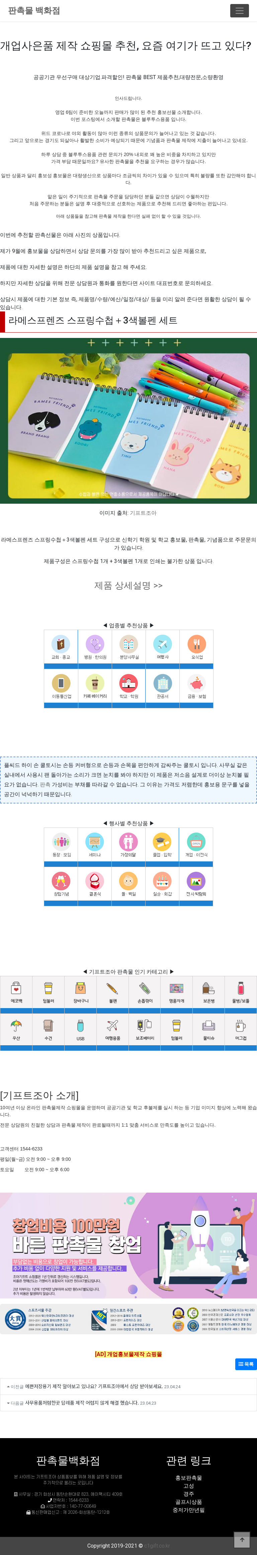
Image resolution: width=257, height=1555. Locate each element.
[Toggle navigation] (239, 10)
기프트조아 (143, 513)
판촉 (45, 784)
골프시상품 (188, 1502)
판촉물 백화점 (34, 10)
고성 (188, 1486)
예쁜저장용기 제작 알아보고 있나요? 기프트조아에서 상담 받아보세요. (94, 1386)
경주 (188, 1494)
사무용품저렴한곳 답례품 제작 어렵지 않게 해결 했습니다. (82, 1402)
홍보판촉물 (188, 1478)
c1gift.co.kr (157, 1546)
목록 (246, 1364)
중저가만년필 (189, 1510)
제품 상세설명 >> (128, 585)
